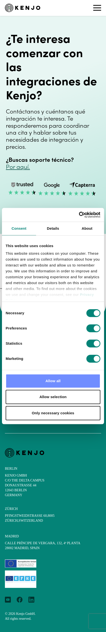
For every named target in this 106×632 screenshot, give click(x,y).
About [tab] (87, 228)
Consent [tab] (19, 228)
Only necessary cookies (53, 413)
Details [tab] (53, 228)
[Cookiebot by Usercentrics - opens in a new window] (78, 215)
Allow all (53, 381)
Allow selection (53, 397)
